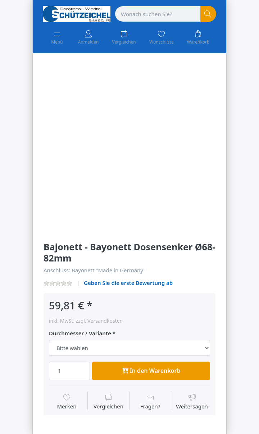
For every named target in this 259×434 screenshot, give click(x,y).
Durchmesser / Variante (80, 333)
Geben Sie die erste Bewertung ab (128, 282)
